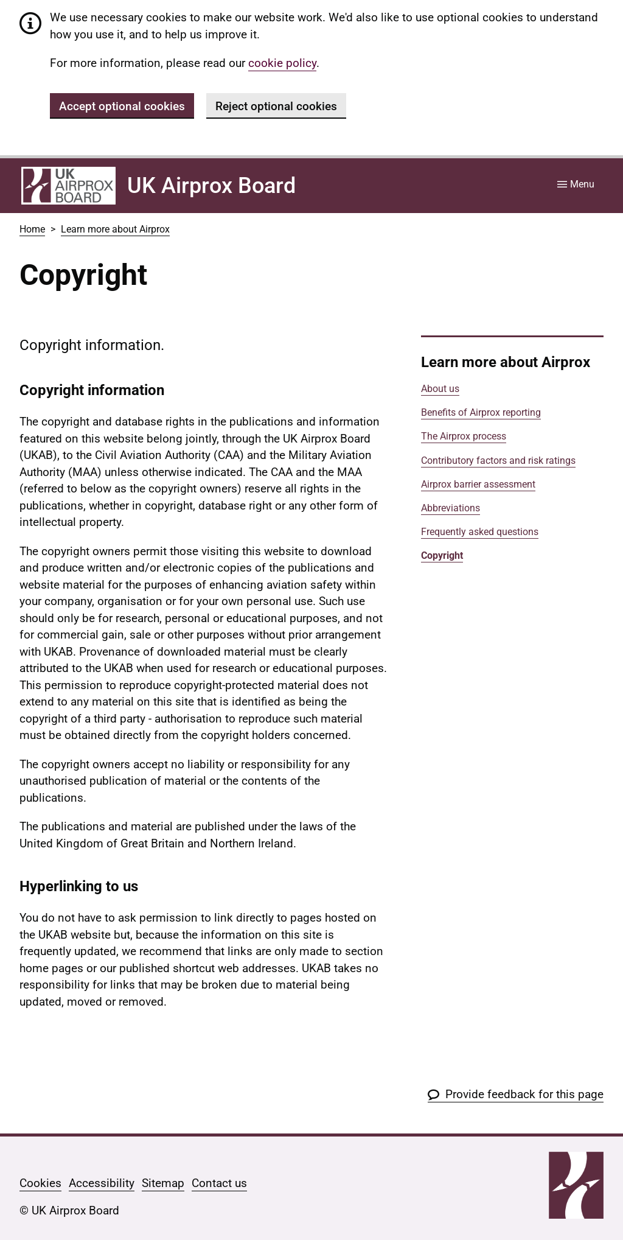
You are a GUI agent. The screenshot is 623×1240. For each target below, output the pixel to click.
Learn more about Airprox (115, 229)
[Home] (68, 185)
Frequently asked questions (479, 532)
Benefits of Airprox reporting (481, 412)
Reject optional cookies (276, 106)
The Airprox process (463, 436)
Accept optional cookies (122, 106)
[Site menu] (576, 185)
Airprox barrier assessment (478, 484)
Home (32, 229)
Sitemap (163, 1183)
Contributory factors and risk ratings (498, 460)
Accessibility (101, 1183)
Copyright (442, 555)
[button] (516, 1094)
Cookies (40, 1183)
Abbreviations (450, 508)
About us (440, 388)
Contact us (219, 1183)
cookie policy (282, 63)
